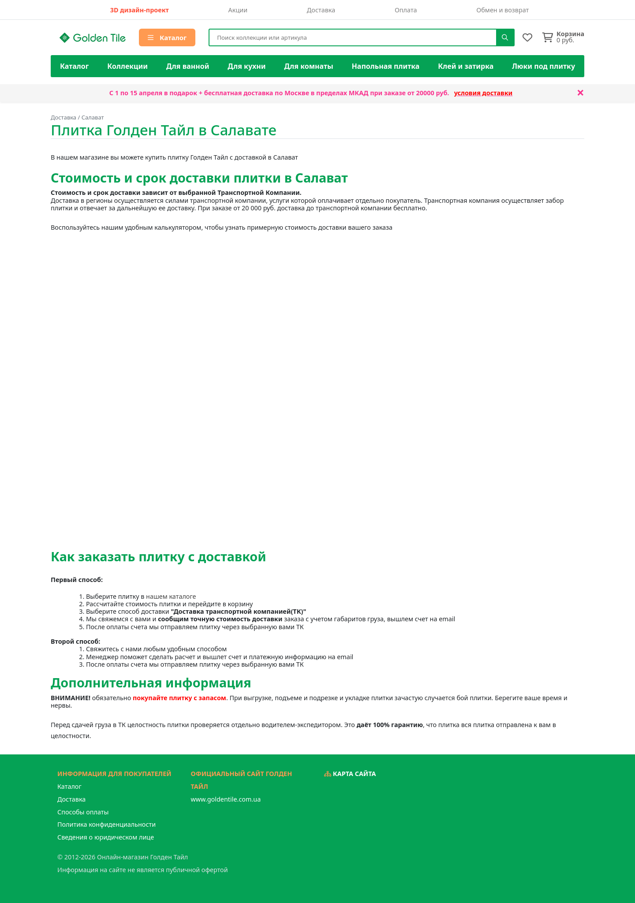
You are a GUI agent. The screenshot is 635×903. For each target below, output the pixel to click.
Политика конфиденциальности (106, 824)
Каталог (167, 37)
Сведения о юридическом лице (105, 837)
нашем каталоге (171, 596)
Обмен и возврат (502, 10)
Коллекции (127, 66)
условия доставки (483, 93)
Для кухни (246, 66)
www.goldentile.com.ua (226, 799)
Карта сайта (350, 773)
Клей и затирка (465, 66)
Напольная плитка (386, 66)
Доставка (321, 10)
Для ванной (187, 66)
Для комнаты (308, 66)
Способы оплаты (82, 812)
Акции (238, 10)
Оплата (406, 10)
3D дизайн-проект (139, 10)
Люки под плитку (543, 66)
